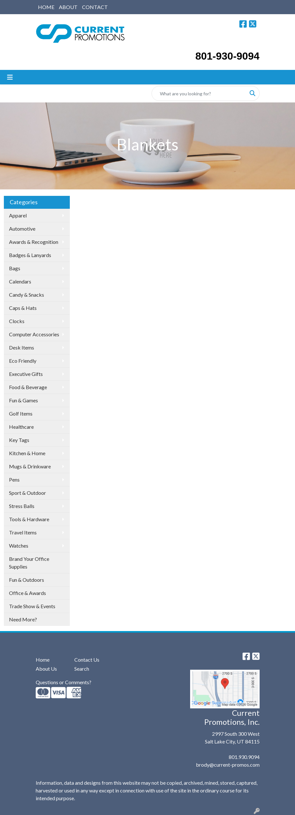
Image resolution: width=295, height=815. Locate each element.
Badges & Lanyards (30, 255)
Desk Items (21, 347)
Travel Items (23, 532)
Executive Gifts (26, 374)
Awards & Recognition (33, 242)
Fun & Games (23, 400)
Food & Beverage (28, 387)
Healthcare (21, 427)
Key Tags (19, 440)
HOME (46, 7)
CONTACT (95, 7)
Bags (14, 268)
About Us (46, 669)
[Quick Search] (199, 93)
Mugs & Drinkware (30, 466)
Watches (18, 545)
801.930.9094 (244, 757)
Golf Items (20, 413)
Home (43, 660)
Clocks (16, 321)
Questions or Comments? (63, 682)
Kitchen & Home (27, 453)
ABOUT (68, 7)
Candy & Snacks (26, 295)
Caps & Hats (23, 308)
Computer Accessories (34, 334)
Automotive (22, 228)
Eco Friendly (22, 361)
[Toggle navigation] (10, 77)
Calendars (20, 281)
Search (81, 669)
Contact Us (86, 660)
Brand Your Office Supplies (29, 563)
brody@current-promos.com (228, 765)
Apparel (18, 215)
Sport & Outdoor (27, 493)
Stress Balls (21, 506)
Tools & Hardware (29, 519)
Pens (14, 479)
